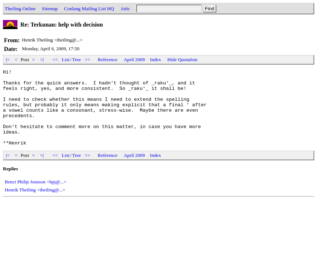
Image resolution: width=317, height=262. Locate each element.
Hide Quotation (182, 59)
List (66, 59)
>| (42, 59)
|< (8, 59)
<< (55, 59)
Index (155, 59)
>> (88, 59)
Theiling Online (20, 8)
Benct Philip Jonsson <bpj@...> (36, 197)
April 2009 (134, 59)
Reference (108, 59)
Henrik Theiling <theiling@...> (35, 205)
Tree (76, 59)
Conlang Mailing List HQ (89, 8)
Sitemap (50, 8)
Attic (125, 8)
